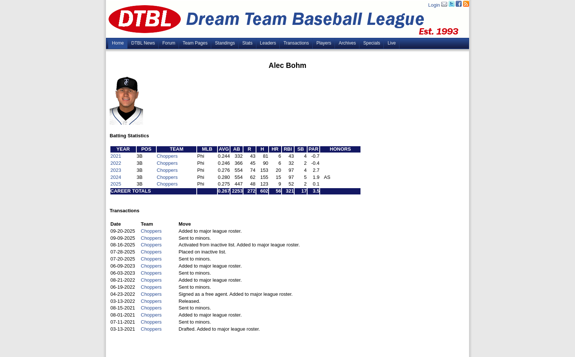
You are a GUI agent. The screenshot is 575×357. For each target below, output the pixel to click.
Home (118, 43)
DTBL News (143, 43)
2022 (115, 163)
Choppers (167, 156)
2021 (115, 156)
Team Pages (195, 43)
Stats (247, 43)
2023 (115, 170)
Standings (225, 43)
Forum (168, 43)
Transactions (296, 43)
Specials (371, 43)
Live (392, 43)
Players (323, 43)
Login (434, 5)
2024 (115, 177)
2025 (115, 184)
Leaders (268, 43)
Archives (347, 43)
